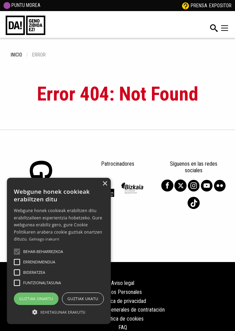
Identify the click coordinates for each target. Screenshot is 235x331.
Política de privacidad (122, 301)
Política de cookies (123, 318)
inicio (16, 55)
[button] (17, 252)
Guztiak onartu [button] (36, 298)
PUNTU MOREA (21, 5)
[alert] (59, 251)
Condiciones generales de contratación (123, 309)
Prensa (199, 5)
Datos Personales (122, 292)
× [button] (104, 183)
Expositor (220, 5)
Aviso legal (122, 283)
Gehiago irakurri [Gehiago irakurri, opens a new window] (44, 239)
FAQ (122, 327)
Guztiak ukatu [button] (82, 298)
